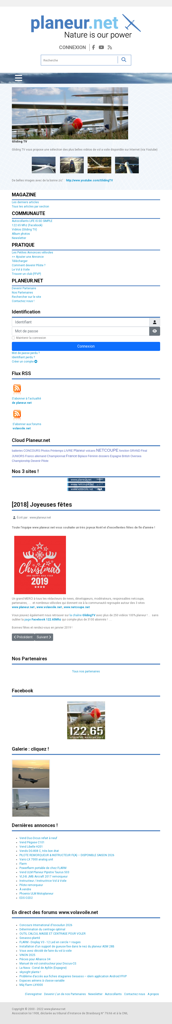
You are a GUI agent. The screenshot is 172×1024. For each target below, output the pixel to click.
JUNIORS (18, 456)
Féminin (93, 456)
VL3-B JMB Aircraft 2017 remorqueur (43, 876)
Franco (29, 456)
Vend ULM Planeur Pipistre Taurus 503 (44, 872)
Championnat (56, 456)
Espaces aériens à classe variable (42, 980)
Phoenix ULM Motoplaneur (36, 893)
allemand (40, 456)
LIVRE (68, 450)
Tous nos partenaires (86, 671)
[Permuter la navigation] (18, 78)
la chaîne (82, 615)
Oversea (135, 456)
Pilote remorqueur (31, 885)
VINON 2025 (27, 955)
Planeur (79, 450)
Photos (45, 450)
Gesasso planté (29, 938)
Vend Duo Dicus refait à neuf (38, 838)
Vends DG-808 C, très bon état (39, 851)
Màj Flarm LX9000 (31, 985)
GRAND (135, 450)
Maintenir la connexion (31, 338)
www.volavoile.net (49, 607)
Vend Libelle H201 (31, 846)
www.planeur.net (23, 607)
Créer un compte (24, 361)
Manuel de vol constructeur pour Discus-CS (47, 963)
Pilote (44, 461)
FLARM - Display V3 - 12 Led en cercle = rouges (50, 942)
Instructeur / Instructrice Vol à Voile (42, 880)
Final (144, 450)
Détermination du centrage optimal (42, 929)
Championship (21, 461)
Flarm (23, 863)
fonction (124, 450)
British (126, 456)
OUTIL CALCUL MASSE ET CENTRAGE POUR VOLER (52, 933)
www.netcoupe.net (77, 607)
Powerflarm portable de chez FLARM (42, 868)
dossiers (104, 456)
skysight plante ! (30, 972)
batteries (17, 450)
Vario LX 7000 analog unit (36, 859)
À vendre (25, 889)
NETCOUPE (107, 450)
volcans (90, 450)
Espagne (115, 456)
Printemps (56, 450)
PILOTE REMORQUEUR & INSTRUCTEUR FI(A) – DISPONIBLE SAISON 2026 (66, 855)
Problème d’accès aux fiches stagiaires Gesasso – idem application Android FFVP (73, 976)
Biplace (82, 456)
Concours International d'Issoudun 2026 (45, 925)
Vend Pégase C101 (32, 842)
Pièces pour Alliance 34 (34, 959)
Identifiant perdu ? (23, 357)
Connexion (72, 47)
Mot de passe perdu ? (26, 353)
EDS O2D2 (26, 898)
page (42, 619)
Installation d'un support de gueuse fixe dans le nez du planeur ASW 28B (66, 946)
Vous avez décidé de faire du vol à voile (45, 950)
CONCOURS (31, 450)
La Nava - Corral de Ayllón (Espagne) (43, 967)
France (71, 456)
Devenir (36, 461)
